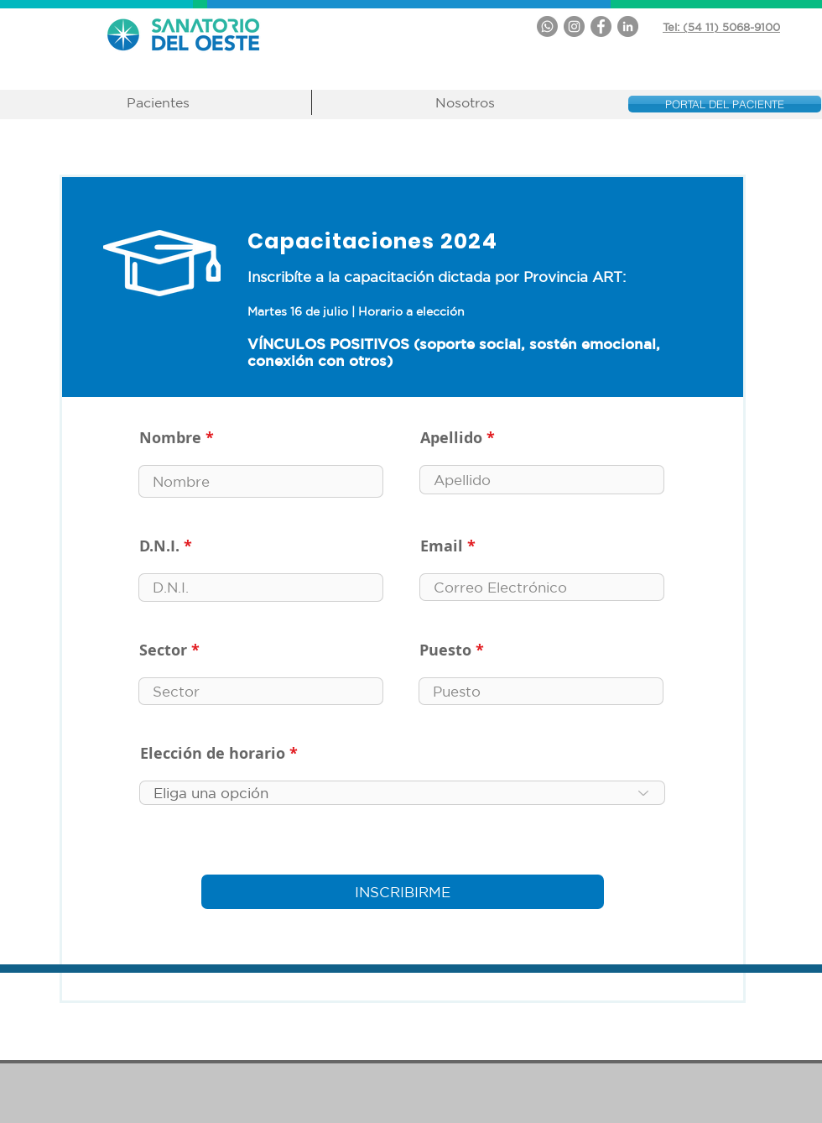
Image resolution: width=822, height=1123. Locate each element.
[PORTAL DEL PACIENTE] (724, 104)
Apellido (451, 438)
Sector (163, 650)
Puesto (445, 650)
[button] (158, 102)
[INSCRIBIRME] (402, 892)
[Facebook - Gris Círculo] (600, 26)
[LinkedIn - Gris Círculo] (627, 26)
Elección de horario (212, 753)
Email (441, 546)
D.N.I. (159, 546)
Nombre (170, 438)
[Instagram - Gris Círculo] (574, 26)
